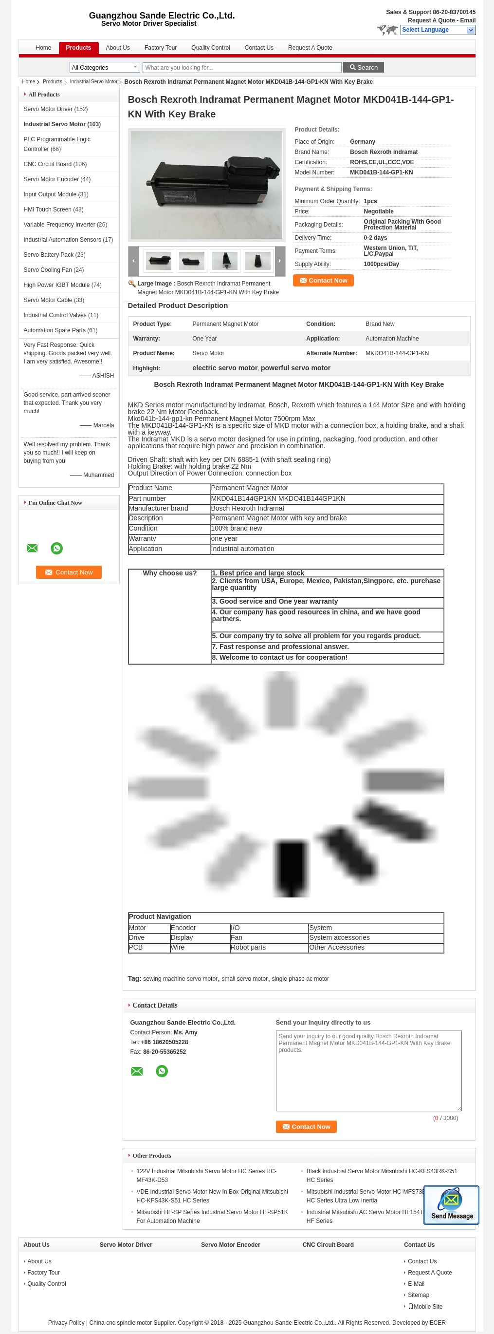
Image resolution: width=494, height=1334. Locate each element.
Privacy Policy (66, 1322)
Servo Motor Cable (48, 300)
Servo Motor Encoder (51, 179)
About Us (118, 47)
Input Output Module (50, 194)
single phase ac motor (300, 978)
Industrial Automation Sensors (62, 239)
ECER (438, 1322)
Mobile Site (425, 1306)
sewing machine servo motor (180, 978)
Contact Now (328, 280)
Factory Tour (161, 47)
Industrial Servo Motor (94, 81)
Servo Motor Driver (48, 109)
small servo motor (244, 978)
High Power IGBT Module (57, 285)
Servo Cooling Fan (48, 270)
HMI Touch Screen (48, 209)
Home (44, 47)
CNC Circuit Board (48, 164)
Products (78, 47)
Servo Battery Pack (49, 254)
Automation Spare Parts (55, 330)
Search (367, 67)
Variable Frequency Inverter (59, 224)
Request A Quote (431, 20)
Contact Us (259, 47)
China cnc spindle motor (120, 1322)
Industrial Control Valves (55, 315)
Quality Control (210, 47)
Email (468, 20)
